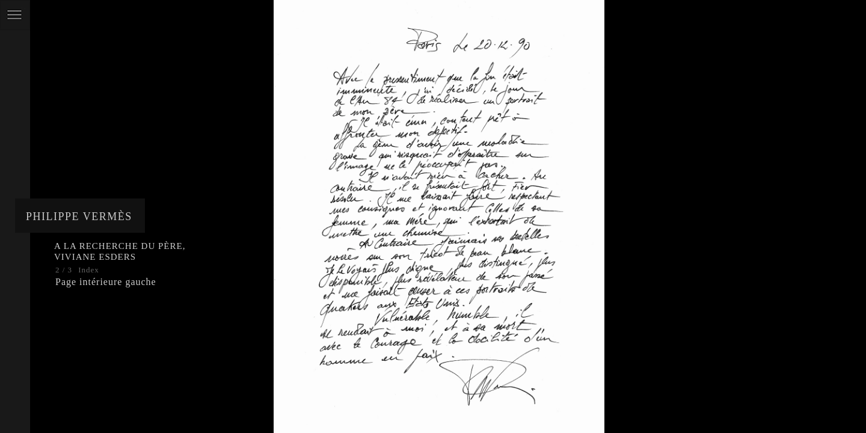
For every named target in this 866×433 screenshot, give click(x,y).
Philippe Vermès (79, 216)
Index (88, 269)
